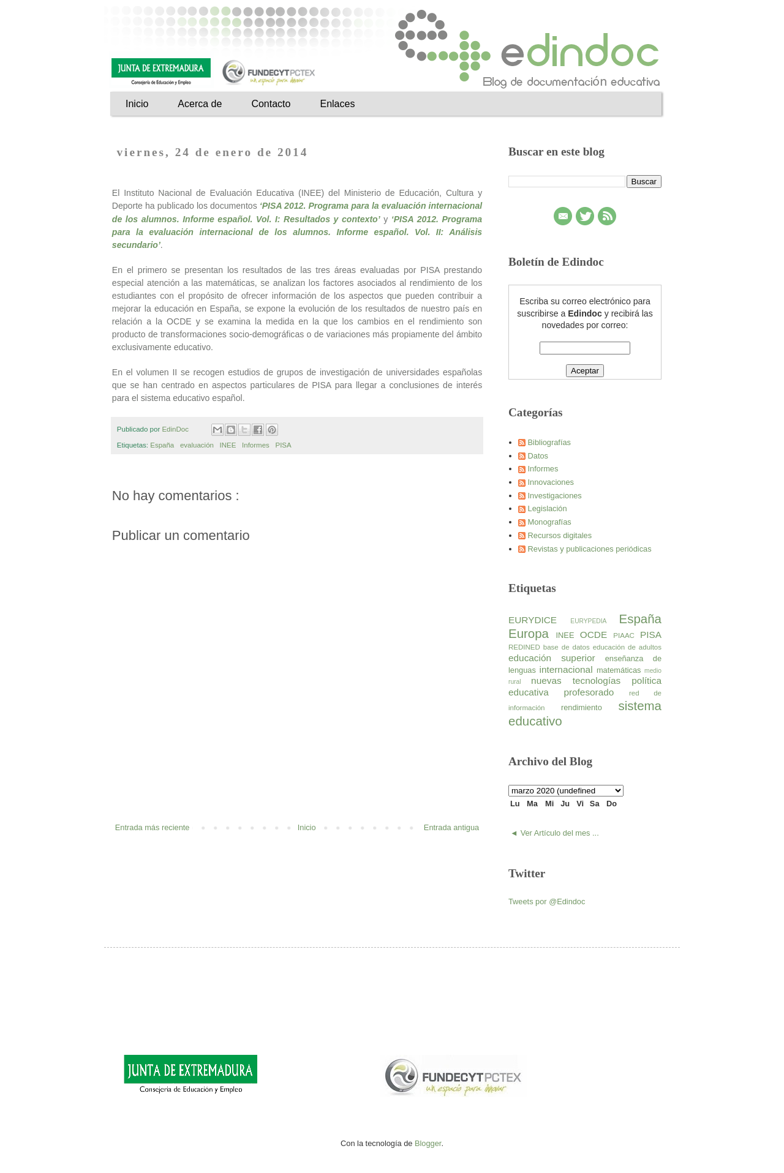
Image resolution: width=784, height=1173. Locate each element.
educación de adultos (627, 647)
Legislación (547, 508)
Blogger (428, 1143)
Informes (256, 445)
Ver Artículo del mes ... (560, 833)
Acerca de (200, 104)
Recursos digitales (560, 535)
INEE (229, 445)
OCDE (597, 634)
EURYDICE (539, 620)
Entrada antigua (451, 827)
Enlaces (337, 104)
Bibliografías (549, 442)
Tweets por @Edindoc (546, 901)
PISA (284, 445)
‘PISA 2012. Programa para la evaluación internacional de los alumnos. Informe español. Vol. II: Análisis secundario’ (297, 232)
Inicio (137, 104)
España (163, 445)
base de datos (568, 647)
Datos (538, 455)
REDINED (525, 647)
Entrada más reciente (152, 827)
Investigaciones (555, 495)
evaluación (198, 445)
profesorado (596, 692)
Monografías (549, 522)
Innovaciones (551, 482)
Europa (532, 633)
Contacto (270, 104)
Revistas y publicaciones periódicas (590, 548)
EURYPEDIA (594, 621)
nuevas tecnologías (581, 680)
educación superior (556, 658)
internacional (567, 669)
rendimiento (590, 707)
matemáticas (620, 670)
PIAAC (626, 635)
